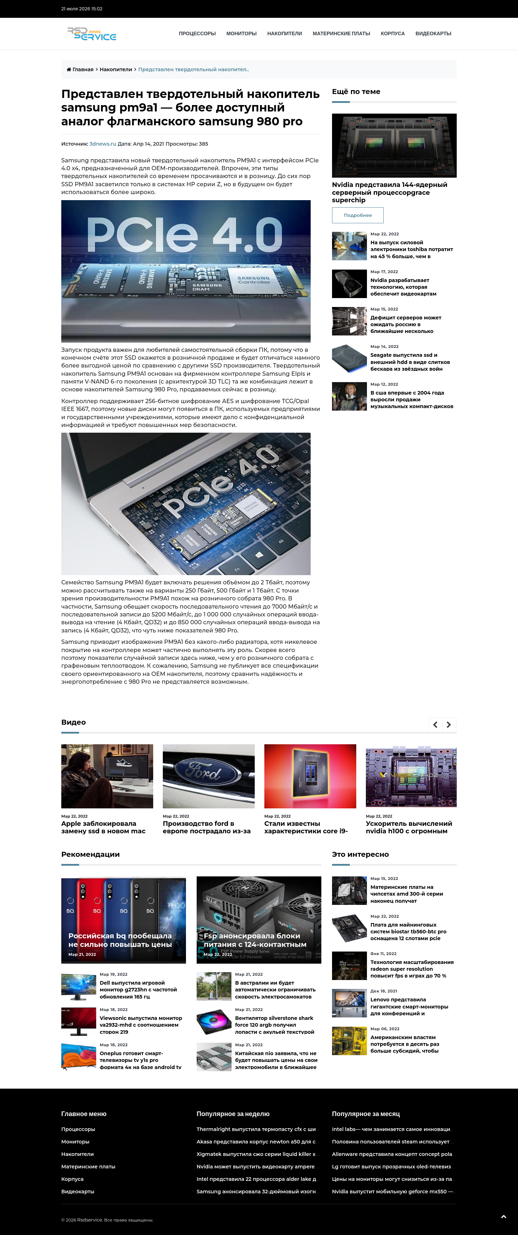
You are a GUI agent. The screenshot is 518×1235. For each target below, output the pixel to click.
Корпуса (393, 33)
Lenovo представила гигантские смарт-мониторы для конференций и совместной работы (410, 1009)
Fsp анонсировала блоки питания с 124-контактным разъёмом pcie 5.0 (255, 944)
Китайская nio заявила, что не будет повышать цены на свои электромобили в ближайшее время (276, 1063)
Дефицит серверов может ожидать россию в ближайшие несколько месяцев (406, 328)
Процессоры (197, 33)
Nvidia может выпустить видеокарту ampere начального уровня (282, 1166)
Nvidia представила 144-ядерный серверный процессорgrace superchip (389, 192)
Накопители (285, 33)
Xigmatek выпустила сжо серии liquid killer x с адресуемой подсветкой (292, 1154)
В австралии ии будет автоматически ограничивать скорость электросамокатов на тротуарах (275, 993)
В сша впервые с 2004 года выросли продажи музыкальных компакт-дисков (412, 400)
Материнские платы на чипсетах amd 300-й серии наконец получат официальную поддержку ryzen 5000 (407, 901)
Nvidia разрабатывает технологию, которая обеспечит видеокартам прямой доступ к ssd (403, 290)
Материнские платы (341, 33)
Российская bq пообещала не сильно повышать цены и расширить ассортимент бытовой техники (120, 949)
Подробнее (358, 215)
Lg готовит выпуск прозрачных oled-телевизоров (398, 1166)
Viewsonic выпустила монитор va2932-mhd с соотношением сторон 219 (141, 1025)
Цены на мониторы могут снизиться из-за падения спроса (410, 1179)
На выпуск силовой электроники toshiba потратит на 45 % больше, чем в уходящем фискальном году (412, 252)
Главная (80, 69)
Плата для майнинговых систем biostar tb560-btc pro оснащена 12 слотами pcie (408, 932)
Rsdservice (89, 1220)
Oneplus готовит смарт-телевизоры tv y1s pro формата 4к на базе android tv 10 (140, 1063)
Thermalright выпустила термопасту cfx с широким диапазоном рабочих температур (310, 1129)
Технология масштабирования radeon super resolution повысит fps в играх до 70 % (412, 969)
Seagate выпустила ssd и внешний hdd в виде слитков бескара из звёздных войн (410, 362)
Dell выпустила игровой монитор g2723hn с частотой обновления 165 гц (138, 990)
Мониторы (242, 33)
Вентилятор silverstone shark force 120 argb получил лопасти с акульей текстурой (275, 1025)
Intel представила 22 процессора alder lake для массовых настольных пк (293, 1179)
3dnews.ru (102, 144)
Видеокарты (433, 33)
